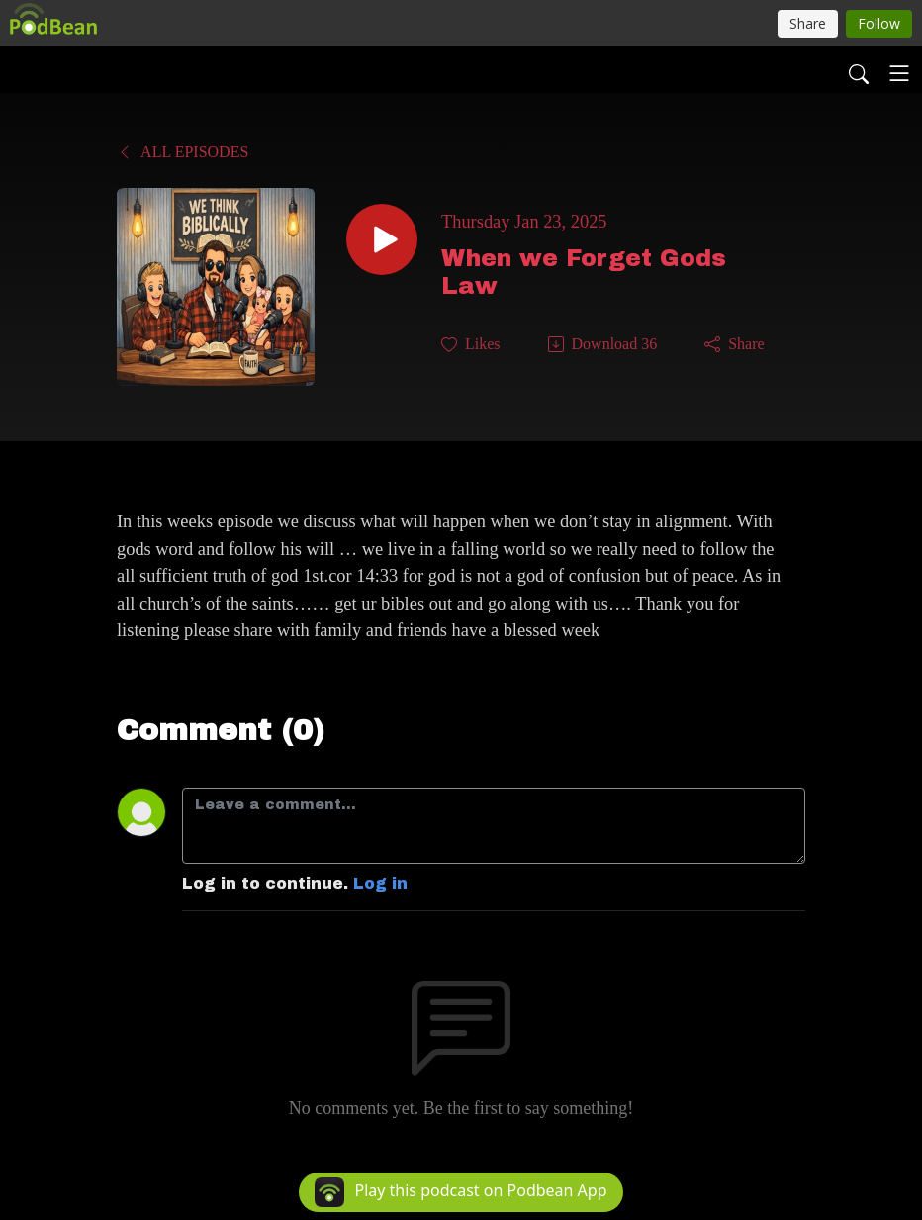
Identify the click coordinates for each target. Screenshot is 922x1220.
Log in (380, 883)
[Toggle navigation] (899, 73)
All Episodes (182, 151)
